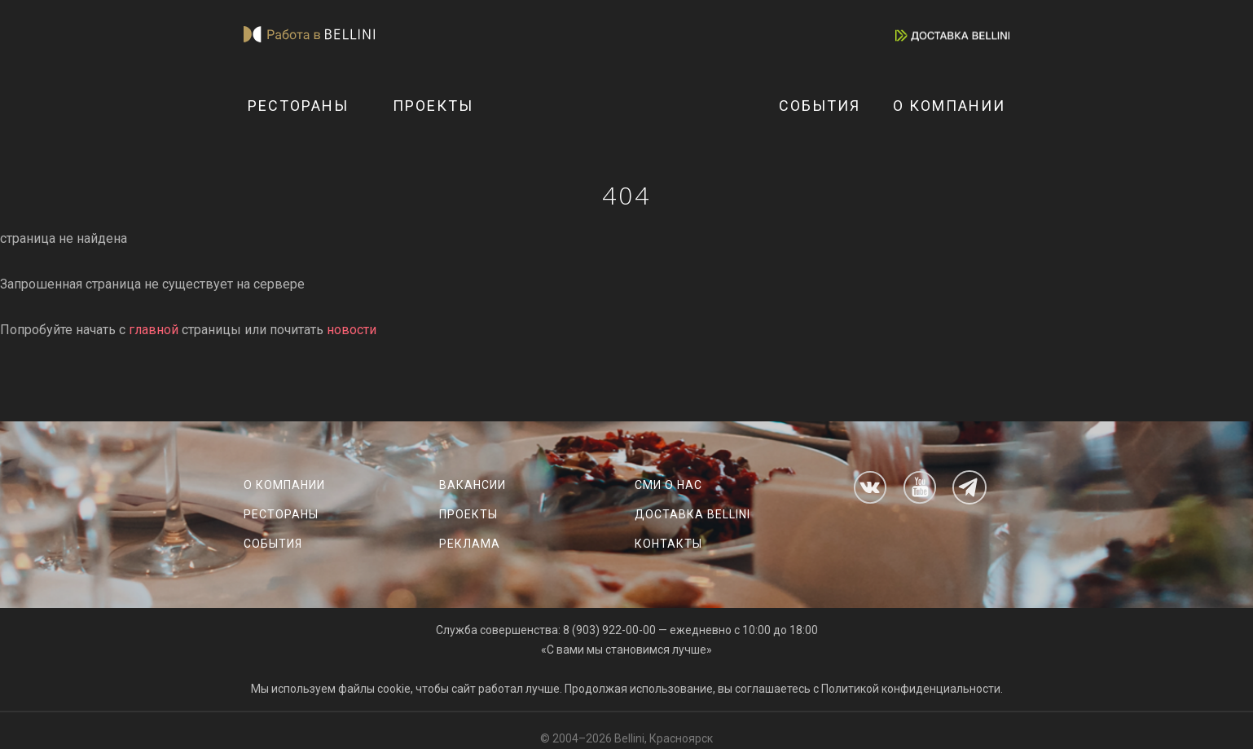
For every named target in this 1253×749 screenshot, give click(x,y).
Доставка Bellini (692, 514)
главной (153, 329)
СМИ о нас (668, 484)
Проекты (433, 105)
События (819, 105)
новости (351, 329)
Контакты (668, 543)
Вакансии (472, 484)
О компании (949, 105)
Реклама (469, 543)
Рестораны (298, 105)
